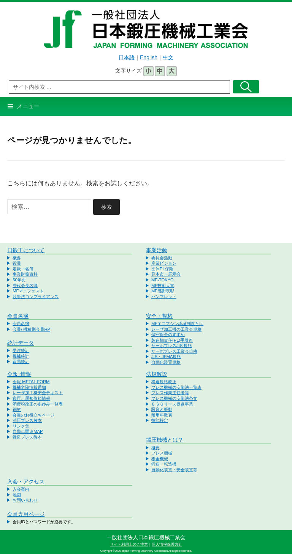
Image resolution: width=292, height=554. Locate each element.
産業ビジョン (163, 263)
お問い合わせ (25, 500)
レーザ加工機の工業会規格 (176, 329)
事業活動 (156, 250)
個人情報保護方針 (167, 544)
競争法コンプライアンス (36, 296)
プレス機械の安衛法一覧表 (176, 387)
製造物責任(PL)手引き (172, 340)
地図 (17, 494)
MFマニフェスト (28, 291)
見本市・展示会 (166, 274)
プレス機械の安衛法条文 (174, 398)
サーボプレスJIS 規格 (171, 345)
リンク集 (21, 426)
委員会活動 (161, 258)
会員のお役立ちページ (33, 415)
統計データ (20, 343)
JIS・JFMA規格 (166, 356)
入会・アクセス (25, 481)
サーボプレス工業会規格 (174, 351)
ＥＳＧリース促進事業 (172, 404)
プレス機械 (161, 453)
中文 (168, 57)
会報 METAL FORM (31, 381)
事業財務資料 (25, 274)
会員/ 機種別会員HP (31, 329)
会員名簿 (18, 316)
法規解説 (156, 374)
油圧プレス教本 (27, 420)
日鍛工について (25, 250)
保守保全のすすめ (168, 334)
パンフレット (163, 296)
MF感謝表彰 (162, 291)
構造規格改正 (163, 381)
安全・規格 (159, 316)
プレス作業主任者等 (170, 392)
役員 (17, 263)
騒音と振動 (161, 409)
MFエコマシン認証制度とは (177, 323)
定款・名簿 (23, 269)
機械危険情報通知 (29, 387)
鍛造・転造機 (163, 464)
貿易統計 (21, 361)
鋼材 (17, 409)
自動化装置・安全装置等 (174, 469)
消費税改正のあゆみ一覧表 (38, 404)
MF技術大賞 (162, 285)
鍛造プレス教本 (27, 437)
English (148, 57)
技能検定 (159, 420)
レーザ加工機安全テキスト (38, 392)
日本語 (127, 57)
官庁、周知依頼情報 (31, 398)
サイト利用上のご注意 (129, 544)
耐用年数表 (161, 415)
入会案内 (21, 489)
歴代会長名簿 (25, 285)
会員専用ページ (25, 514)
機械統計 (21, 356)
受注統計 (21, 350)
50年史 (19, 280)
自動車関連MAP (28, 431)
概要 (17, 258)
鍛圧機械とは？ (164, 440)
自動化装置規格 (166, 362)
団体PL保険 (162, 269)
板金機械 (159, 458)
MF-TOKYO (162, 280)
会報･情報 (19, 374)
